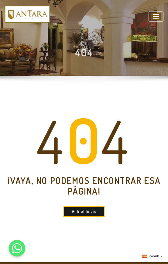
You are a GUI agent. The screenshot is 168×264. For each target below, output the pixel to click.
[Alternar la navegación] (156, 17)
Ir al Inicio (84, 211)
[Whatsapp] (17, 248)
